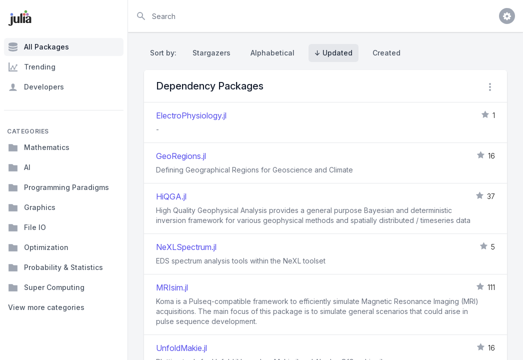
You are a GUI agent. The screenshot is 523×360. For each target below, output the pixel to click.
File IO (27, 227)
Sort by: (165, 52)
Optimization (38, 247)
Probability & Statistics (55, 267)
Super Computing (46, 287)
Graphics (32, 207)
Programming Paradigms (58, 187)
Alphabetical (272, 52)
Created (386, 52)
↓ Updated (333, 52)
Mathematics (39, 147)
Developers (36, 87)
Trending (32, 67)
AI (19, 167)
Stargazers (211, 52)
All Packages (38, 47)
